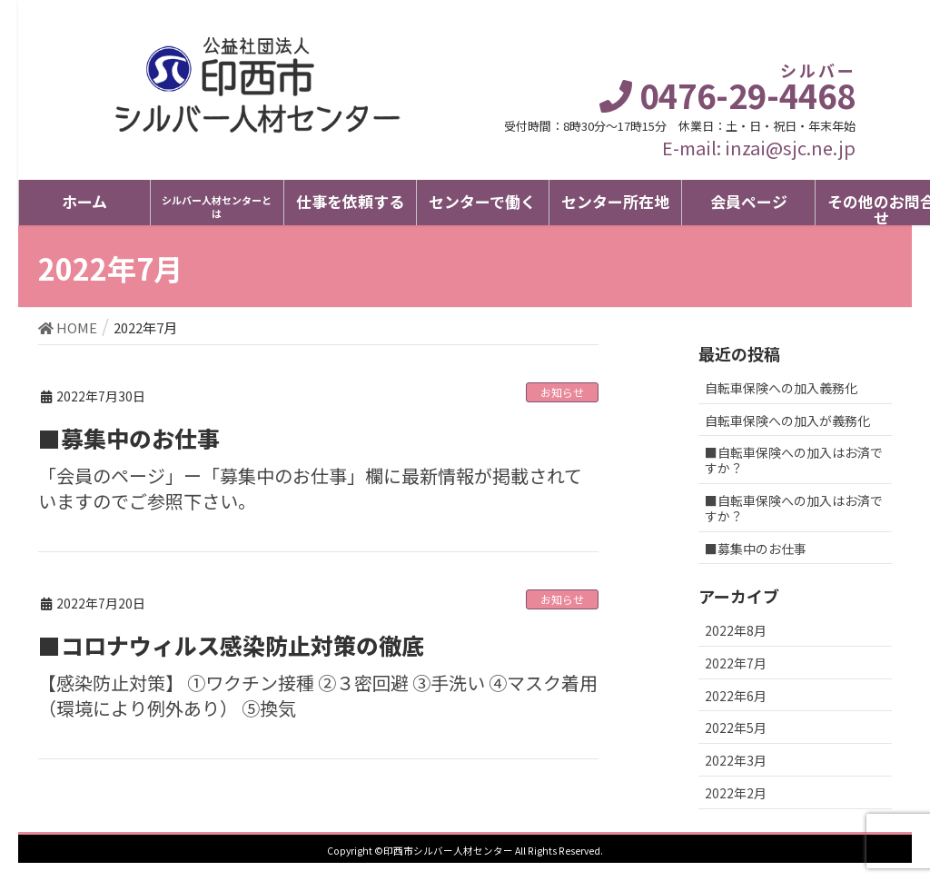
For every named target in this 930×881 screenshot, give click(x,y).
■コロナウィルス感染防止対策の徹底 (231, 645)
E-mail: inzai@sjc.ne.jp (759, 147)
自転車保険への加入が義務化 (787, 420)
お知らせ (562, 392)
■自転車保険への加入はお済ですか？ (794, 460)
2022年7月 (736, 663)
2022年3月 (736, 760)
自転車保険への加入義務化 (781, 388)
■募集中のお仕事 (129, 437)
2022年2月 (736, 793)
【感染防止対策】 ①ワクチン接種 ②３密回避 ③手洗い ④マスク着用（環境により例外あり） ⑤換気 (318, 695)
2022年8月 (736, 630)
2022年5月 (736, 727)
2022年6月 (736, 696)
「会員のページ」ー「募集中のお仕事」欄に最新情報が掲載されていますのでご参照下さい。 (310, 488)
